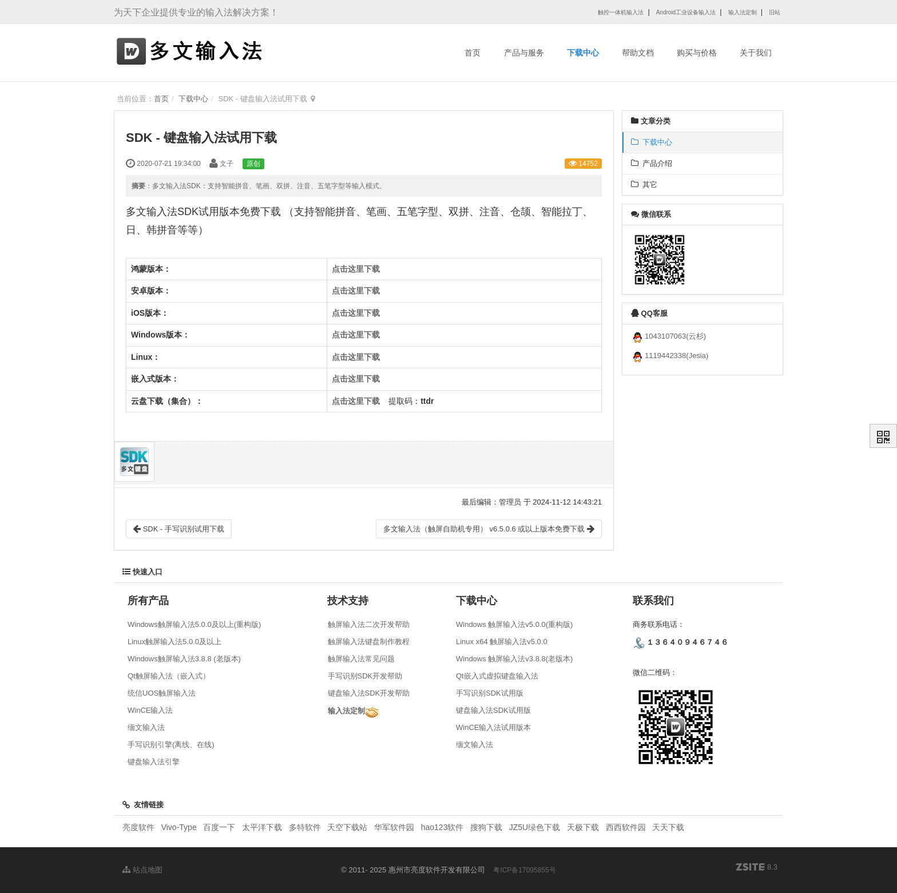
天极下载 (583, 827)
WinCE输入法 (150, 710)
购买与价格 (697, 52)
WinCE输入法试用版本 (493, 727)
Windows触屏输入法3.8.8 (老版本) (184, 658)
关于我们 (756, 52)
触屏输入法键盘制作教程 (369, 641)
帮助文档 (638, 52)
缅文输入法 (146, 727)
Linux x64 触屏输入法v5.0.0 (501, 641)
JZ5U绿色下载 (534, 827)
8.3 (756, 868)
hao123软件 (442, 827)
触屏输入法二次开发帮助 (369, 624)
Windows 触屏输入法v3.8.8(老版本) (514, 658)
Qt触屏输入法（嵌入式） (169, 676)
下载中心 (583, 52)
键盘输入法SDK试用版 (493, 710)
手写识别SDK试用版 (489, 693)
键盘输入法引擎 (154, 761)
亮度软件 (138, 827)
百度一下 (219, 827)
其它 (644, 184)
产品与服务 (524, 52)
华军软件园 (394, 827)
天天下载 (668, 827)
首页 (473, 52)
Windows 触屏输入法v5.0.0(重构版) (514, 624)
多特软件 (305, 827)
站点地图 (142, 870)
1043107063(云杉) (668, 336)
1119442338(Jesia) (669, 355)
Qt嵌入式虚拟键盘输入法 (497, 676)
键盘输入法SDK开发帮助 (369, 693)
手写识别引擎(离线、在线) (171, 744)
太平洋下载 (263, 827)
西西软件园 (626, 827)
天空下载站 (347, 827)
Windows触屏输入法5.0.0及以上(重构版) (194, 624)
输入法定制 (346, 711)
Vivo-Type (179, 827)
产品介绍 (651, 163)
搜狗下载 (486, 827)
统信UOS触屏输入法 (162, 693)
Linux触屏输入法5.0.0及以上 (174, 641)
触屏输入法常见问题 (361, 658)
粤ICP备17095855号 (524, 870)
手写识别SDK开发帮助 (365, 676)
